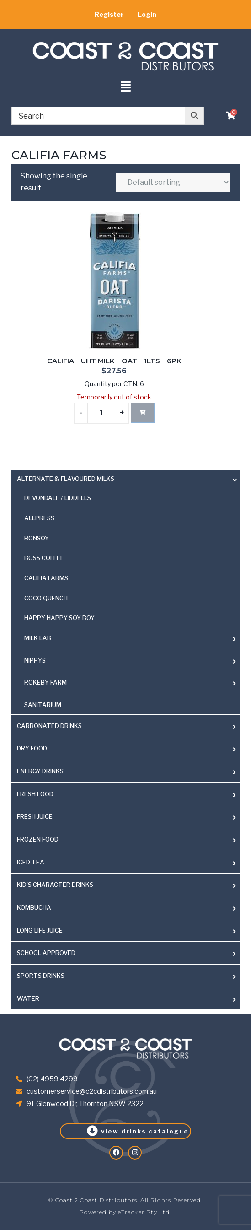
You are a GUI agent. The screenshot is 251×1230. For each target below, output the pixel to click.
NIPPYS (35, 660)
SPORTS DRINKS (40, 975)
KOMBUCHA (34, 907)
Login (147, 14)
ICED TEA (30, 862)
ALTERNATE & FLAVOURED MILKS (65, 478)
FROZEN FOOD (38, 839)
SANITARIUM (42, 704)
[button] (125, 87)
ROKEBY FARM (45, 682)
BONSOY (36, 538)
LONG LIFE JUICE (40, 930)
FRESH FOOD (35, 794)
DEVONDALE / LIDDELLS (57, 498)
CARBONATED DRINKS (49, 725)
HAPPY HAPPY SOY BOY (59, 617)
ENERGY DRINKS (40, 771)
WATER (28, 998)
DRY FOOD (32, 748)
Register (109, 14)
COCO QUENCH (46, 598)
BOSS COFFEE (44, 557)
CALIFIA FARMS (46, 578)
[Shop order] (173, 182)
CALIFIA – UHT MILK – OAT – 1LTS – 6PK (114, 361)
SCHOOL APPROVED (46, 952)
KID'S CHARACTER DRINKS (55, 884)
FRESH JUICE (35, 816)
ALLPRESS (39, 518)
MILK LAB (37, 638)
